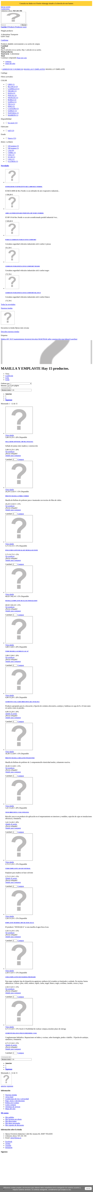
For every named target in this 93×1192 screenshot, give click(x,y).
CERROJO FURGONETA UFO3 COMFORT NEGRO (22, 266)
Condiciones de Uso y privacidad (17, 1099)
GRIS (11, 84)
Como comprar (10, 1105)
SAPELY (12, 111)
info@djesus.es (15, 1138)
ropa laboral (65, 339)
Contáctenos (5, 9)
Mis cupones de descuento (14, 1125)
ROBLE (12, 100)
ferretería (28, 339)
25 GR (11, 157)
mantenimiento (19, 339)
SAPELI (12, 102)
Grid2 (7, 380)
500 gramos (13, 148)
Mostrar (4, 385)
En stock (12, 123)
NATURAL (13, 113)
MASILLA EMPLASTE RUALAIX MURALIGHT (21, 600)
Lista (7, 378)
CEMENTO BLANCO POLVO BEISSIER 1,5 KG (21, 1033)
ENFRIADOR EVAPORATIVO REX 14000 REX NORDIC (23, 186)
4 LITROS (13, 161)
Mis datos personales (12, 1123)
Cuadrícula (9, 376)
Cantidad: (8, 459)
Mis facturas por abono (13, 1119)
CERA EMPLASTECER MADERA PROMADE (20, 977)
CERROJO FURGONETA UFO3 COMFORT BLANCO (23, 293)
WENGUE (13, 98)
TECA (11, 104)
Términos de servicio (12, 1107)
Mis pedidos (9, 1117)
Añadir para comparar (13, 455)
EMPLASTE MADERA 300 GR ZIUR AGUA (19, 922)
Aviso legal (9, 1097)
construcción (56, 339)
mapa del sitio (10, 63)
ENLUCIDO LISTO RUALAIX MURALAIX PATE (21, 550)
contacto (8, 61)
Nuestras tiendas (6, 308)
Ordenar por (5, 383)
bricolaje (35, 339)
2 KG (11, 159)
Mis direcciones (11, 1121)
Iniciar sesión (5, 7)
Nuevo (12, 138)
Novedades (5, 166)
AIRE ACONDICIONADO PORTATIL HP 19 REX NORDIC (24, 213)
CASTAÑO (13, 109)
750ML (12, 153)
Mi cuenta (4, 1113)
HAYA (11, 93)
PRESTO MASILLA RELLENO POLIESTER (20, 758)
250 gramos (13, 146)
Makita (3, 339)
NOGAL (12, 95)
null (11, 131)
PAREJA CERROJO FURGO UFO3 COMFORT (20, 239)
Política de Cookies (12, 1103)
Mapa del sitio (10, 1109)
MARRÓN (13, 115)
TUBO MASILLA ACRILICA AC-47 (16, 651)
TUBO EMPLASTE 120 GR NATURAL (17, 868)
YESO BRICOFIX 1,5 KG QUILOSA (17, 812)
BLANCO (13, 87)
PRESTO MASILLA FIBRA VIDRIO (17, 496)
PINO (11, 106)
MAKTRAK (43, 339)
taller (50, 339)
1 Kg (11, 150)
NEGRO (12, 91)
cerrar (88, 1188)
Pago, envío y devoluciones (15, 1101)
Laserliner (73, 339)
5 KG (11, 155)
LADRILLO (13, 89)
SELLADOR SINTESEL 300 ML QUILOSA (19, 441)
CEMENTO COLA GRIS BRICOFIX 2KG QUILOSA (22, 702)
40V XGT (10, 339)
